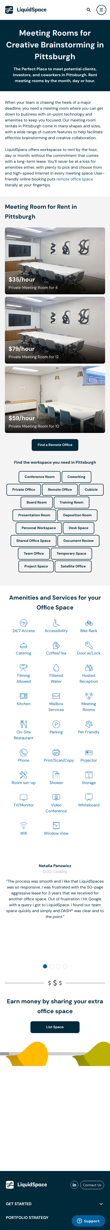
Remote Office (60, 490)
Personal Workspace (39, 528)
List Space (55, 1027)
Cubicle (91, 490)
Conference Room (40, 477)
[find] (89, 10)
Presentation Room (34, 515)
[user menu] (101, 10)
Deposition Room (77, 515)
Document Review (78, 541)
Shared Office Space (33, 541)
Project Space (36, 566)
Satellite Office (73, 566)
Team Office (34, 553)
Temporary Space (71, 553)
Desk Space (78, 528)
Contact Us (92, 1185)
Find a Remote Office (55, 445)
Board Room (37, 502)
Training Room (71, 502)
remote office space (74, 179)
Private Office (23, 490)
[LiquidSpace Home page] (26, 10)
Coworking (76, 477)
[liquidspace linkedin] (74, 1185)
